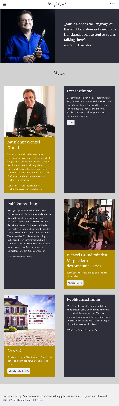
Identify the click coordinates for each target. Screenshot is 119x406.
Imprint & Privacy (35, 400)
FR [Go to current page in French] (113, 3)
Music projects (75, 282)
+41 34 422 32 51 (75, 396)
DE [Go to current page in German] (110, 3)
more (70, 122)
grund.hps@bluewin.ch (96, 396)
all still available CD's (19, 371)
